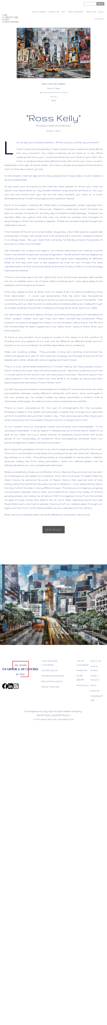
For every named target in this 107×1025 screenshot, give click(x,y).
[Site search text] (90, 4)
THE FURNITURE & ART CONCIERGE (10, 18)
